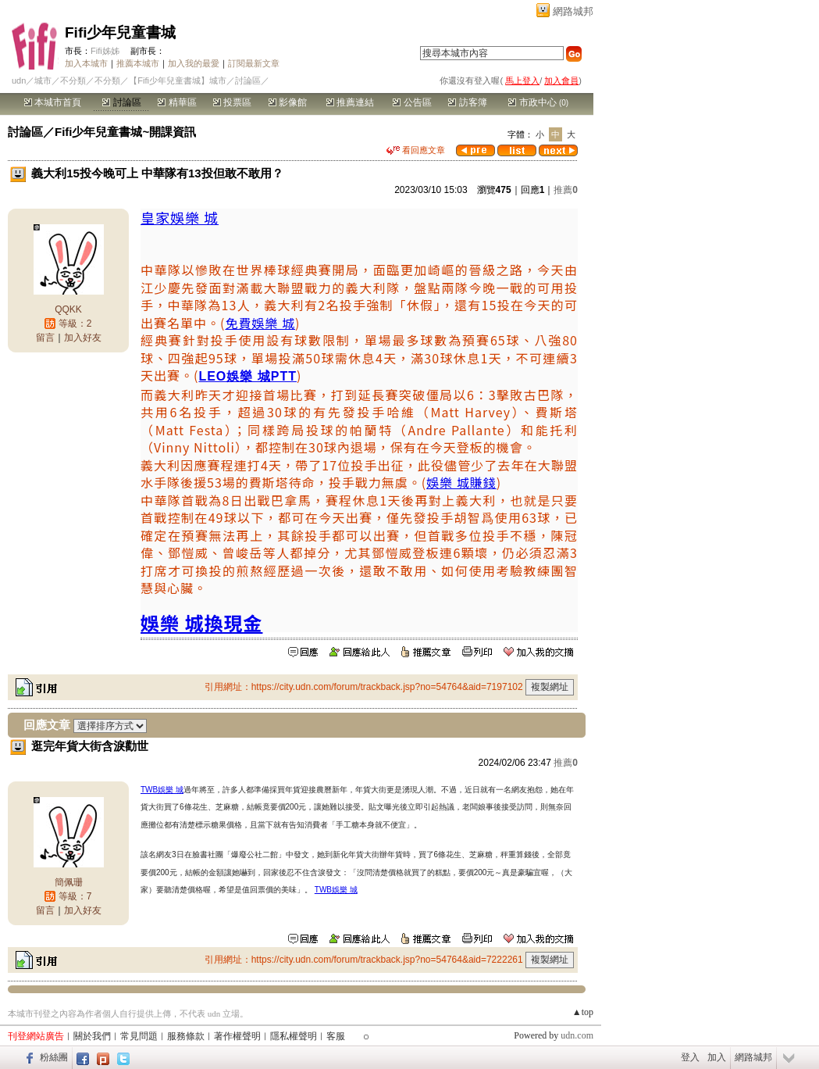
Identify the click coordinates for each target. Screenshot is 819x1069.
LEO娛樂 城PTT (247, 376)
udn (19, 80)
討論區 (121, 102)
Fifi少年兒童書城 (120, 32)
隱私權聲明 (293, 1036)
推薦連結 (350, 102)
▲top (582, 1011)
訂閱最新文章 (254, 63)
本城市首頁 (52, 102)
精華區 (177, 102)
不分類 (73, 80)
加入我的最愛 (193, 63)
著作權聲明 (237, 1036)
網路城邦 (573, 11)
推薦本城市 (137, 63)
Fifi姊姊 (105, 50)
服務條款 (186, 1036)
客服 (335, 1036)
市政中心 (538, 102)
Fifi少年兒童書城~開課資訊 (125, 131)
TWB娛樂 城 (162, 789)
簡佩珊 (69, 882)
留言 (45, 337)
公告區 (412, 102)
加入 (716, 1057)
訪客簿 (467, 102)
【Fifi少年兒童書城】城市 (177, 80)
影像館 (288, 102)
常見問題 (139, 1036)
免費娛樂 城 (260, 322)
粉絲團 (54, 1057)
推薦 (566, 189)
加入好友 (82, 337)
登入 (690, 1057)
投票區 (232, 102)
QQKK (68, 309)
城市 (43, 80)
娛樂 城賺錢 (461, 482)
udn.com (577, 1035)
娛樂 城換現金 (201, 622)
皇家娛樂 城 (180, 217)
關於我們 (92, 1036)
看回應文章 (415, 150)
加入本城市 (86, 63)
